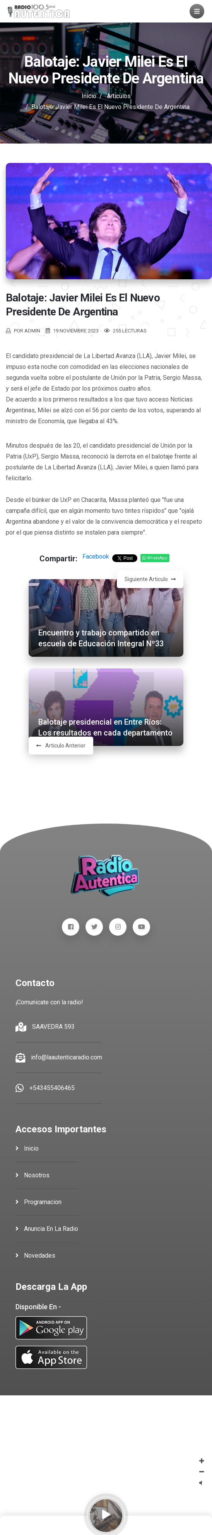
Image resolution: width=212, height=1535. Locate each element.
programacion (38, 1202)
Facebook (95, 556)
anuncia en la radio (46, 1228)
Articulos (119, 96)
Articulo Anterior (60, 745)
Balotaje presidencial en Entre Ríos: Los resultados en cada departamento (105, 727)
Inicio (89, 96)
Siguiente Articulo (150, 579)
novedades (35, 1255)
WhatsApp (155, 558)
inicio (27, 1148)
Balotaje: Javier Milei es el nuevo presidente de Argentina (83, 304)
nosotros (32, 1175)
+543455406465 (52, 1088)
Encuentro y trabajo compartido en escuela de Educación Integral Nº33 (101, 638)
